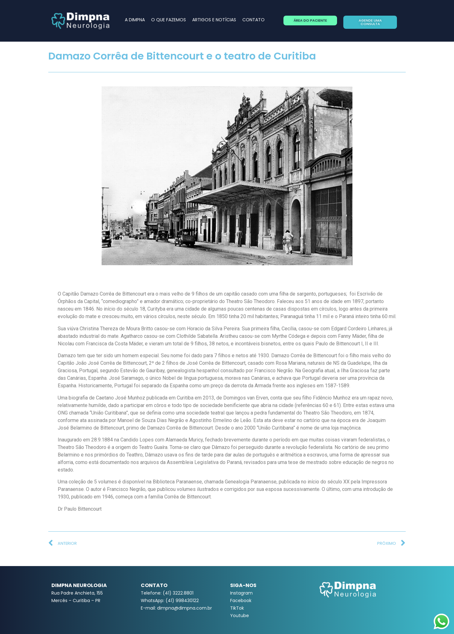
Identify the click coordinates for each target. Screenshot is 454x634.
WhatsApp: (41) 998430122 (170, 600)
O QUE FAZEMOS (168, 20)
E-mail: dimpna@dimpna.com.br (176, 608)
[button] (310, 20)
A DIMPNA (135, 20)
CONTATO (253, 20)
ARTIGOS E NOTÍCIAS (214, 20)
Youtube (239, 615)
